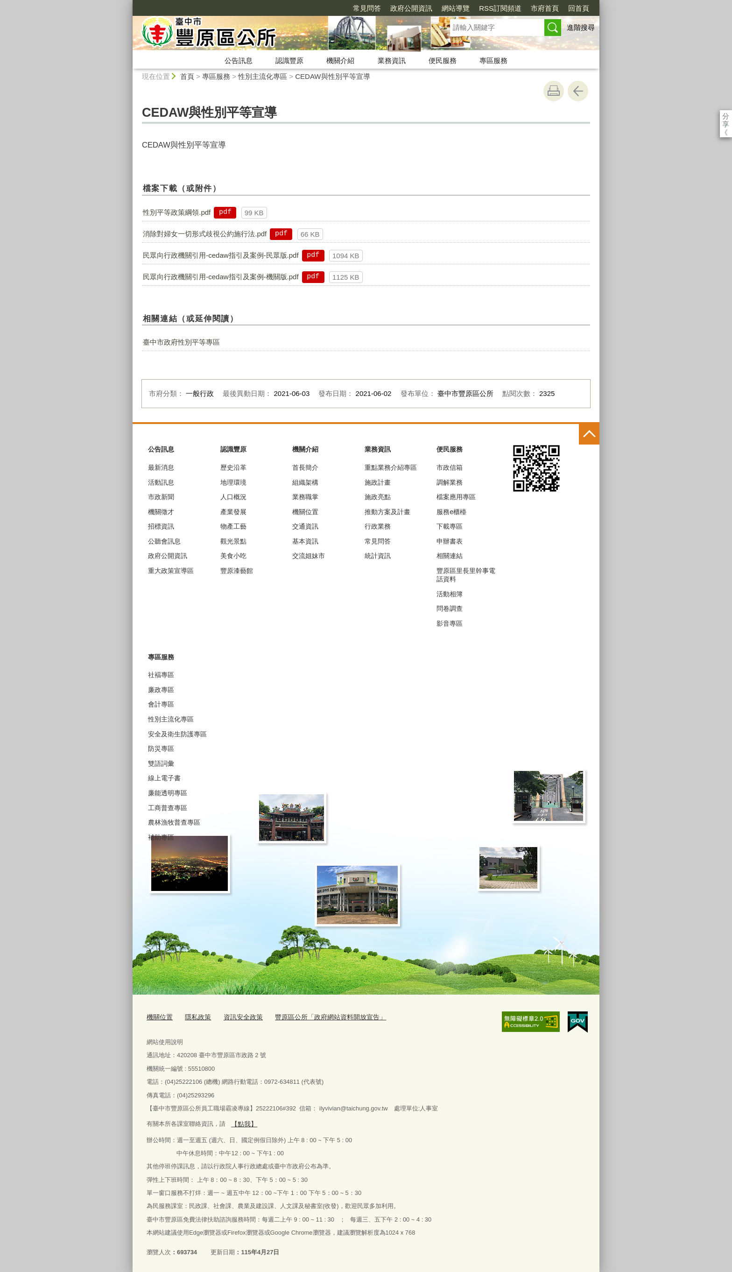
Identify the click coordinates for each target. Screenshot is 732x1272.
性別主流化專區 (262, 76)
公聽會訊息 (164, 541)
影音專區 (449, 623)
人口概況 (233, 497)
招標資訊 (161, 526)
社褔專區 (161, 674)
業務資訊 (392, 60)
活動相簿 (449, 594)
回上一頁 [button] (578, 91)
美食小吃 (233, 555)
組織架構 (305, 482)
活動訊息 (161, 482)
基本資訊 (305, 541)
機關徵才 (161, 512)
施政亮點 (378, 497)
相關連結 (449, 555)
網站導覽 (402, 8)
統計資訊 (378, 555)
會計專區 (161, 704)
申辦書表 (449, 541)
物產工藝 (233, 526)
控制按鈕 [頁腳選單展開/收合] (589, 434)
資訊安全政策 (238, 1015)
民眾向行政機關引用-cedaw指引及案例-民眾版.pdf (220, 255)
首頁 (187, 76)
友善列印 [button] (553, 91)
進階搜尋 (581, 27)
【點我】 (243, 1121)
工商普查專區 (167, 808)
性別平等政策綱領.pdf (177, 212)
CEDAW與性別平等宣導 (332, 76)
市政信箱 (449, 467)
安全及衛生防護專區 (177, 734)
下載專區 (449, 526)
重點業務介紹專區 (391, 467)
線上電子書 (164, 778)
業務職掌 (305, 497)
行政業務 (378, 526)
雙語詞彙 (161, 763)
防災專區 (161, 748)
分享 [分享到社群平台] (725, 116)
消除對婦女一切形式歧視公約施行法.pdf (205, 234)
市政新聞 (161, 497)
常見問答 (313, 8)
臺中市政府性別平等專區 (181, 342)
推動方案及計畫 (387, 512)
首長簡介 (305, 467)
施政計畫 (378, 482)
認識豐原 (289, 60)
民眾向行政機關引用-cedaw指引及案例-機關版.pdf (220, 277)
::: (129, 4)
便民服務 (443, 60)
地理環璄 (233, 482)
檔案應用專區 (456, 497)
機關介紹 (340, 60)
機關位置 (305, 512)
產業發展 (233, 512)
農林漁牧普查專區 (174, 822)
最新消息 (161, 467)
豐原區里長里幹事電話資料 (465, 575)
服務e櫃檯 (451, 512)
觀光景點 (233, 541)
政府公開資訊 (358, 8)
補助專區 (161, 837)
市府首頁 (491, 8)
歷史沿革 (233, 467)
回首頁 (524, 8)
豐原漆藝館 (236, 570)
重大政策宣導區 (171, 570)
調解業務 (449, 482)
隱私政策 (195, 1015)
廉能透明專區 (167, 793)
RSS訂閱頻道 (446, 8)
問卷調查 (449, 608)
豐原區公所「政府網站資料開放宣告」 (320, 1015)
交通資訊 (305, 526)
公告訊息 (239, 60)
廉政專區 (161, 689)
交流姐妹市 (308, 555)
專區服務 (493, 60)
